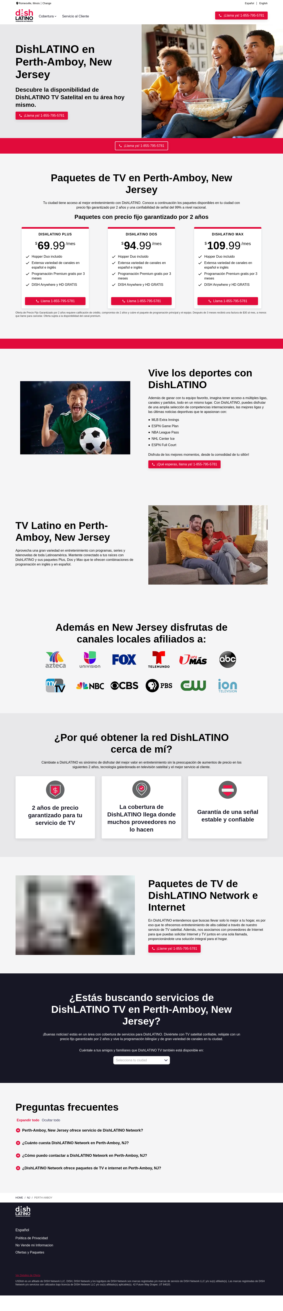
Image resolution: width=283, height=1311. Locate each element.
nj (28, 1197)
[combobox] (137, 1060)
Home (19, 1197)
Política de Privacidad (32, 1238)
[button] (166, 1060)
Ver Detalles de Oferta (28, 1275)
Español (249, 3)
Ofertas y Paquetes (30, 1252)
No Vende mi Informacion (34, 1245)
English (263, 3)
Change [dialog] (46, 3)
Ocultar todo (51, 1120)
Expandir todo (28, 1120)
